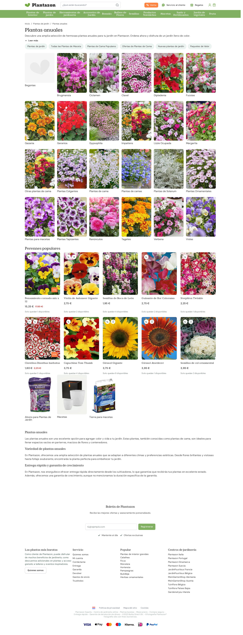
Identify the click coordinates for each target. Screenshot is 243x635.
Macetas (165, 13)
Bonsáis (106, 13)
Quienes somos (81, 554)
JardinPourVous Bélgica (180, 573)
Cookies (144, 608)
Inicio (27, 24)
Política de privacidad (109, 608)
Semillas (134, 13)
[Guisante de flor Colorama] (159, 278)
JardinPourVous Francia (180, 569)
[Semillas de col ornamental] (198, 343)
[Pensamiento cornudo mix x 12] (42, 280)
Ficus (123, 560)
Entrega (77, 565)
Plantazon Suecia (177, 565)
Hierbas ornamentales (131, 577)
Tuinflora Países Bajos (179, 588)
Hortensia (125, 567)
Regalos (199, 5)
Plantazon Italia (176, 554)
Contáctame (79, 562)
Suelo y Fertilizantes (181, 14)
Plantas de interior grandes (134, 554)
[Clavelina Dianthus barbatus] (42, 343)
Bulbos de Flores (120, 14)
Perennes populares (42, 248)
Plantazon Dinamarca (179, 562)
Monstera (125, 564)
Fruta (212, 13)
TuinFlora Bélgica (176, 584)
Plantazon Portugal (177, 558)
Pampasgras (126, 570)
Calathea (125, 557)
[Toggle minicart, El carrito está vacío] (214, 5)
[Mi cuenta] (209, 5)
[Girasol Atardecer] (159, 343)
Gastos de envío (81, 577)
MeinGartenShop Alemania (182, 577)
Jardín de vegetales (199, 14)
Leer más (31, 40)
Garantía (77, 569)
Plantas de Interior (32, 14)
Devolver (77, 573)
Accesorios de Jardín (91, 14)
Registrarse (147, 526)
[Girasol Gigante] (120, 343)
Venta (153, 5)
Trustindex (78, 580)
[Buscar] (118, 5)
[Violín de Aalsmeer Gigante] (81, 278)
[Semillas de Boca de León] (120, 278)
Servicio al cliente (175, 5)
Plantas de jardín (49, 14)
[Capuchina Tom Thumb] (81, 343)
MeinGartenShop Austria (180, 580)
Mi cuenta (78, 558)
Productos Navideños (149, 14)
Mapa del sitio (130, 608)
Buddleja (124, 573)
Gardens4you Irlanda (179, 592)
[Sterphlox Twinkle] (198, 278)
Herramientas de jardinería (69, 14)
